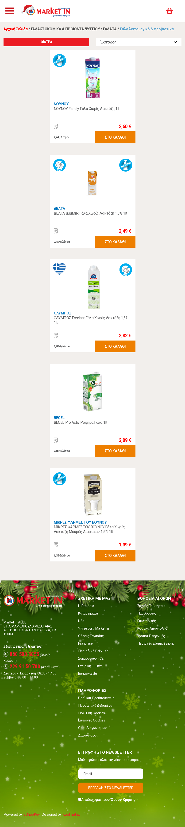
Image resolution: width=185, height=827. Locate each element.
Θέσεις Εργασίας (91, 636)
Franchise (85, 643)
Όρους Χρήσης (123, 799)
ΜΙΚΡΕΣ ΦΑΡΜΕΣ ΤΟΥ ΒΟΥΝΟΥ (80, 522)
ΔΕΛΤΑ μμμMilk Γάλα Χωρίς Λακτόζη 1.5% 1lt (90, 213)
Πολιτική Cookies (91, 713)
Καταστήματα (88, 613)
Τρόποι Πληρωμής (151, 636)
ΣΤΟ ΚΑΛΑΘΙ (115, 137)
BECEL (59, 417)
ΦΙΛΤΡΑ (46, 42)
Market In (51, 11)
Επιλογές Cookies (91, 720)
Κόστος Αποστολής (152, 628)
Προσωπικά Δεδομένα (95, 705)
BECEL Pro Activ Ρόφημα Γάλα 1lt (80, 422)
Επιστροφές (146, 621)
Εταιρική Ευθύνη (90, 666)
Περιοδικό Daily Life (93, 651)
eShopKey (31, 814)
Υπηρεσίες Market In (93, 628)
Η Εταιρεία (86, 606)
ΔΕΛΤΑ (59, 208)
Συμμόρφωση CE (91, 658)
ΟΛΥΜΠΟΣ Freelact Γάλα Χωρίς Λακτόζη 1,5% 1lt (91, 320)
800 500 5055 (21, 654)
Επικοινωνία (87, 673)
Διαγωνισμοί (87, 735)
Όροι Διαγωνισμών (92, 728)
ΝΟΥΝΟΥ (61, 104)
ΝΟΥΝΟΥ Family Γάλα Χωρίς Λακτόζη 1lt (86, 108)
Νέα (81, 621)
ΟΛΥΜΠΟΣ (62, 313)
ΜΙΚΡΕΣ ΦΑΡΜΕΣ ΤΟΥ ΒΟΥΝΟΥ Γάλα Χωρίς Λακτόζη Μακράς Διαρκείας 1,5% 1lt (89, 529)
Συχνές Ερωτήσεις (151, 606)
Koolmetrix (71, 814)
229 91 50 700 (22, 666)
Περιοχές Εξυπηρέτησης (155, 643)
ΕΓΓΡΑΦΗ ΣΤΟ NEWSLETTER (110, 788)
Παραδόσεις (146, 613)
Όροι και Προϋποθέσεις (96, 698)
